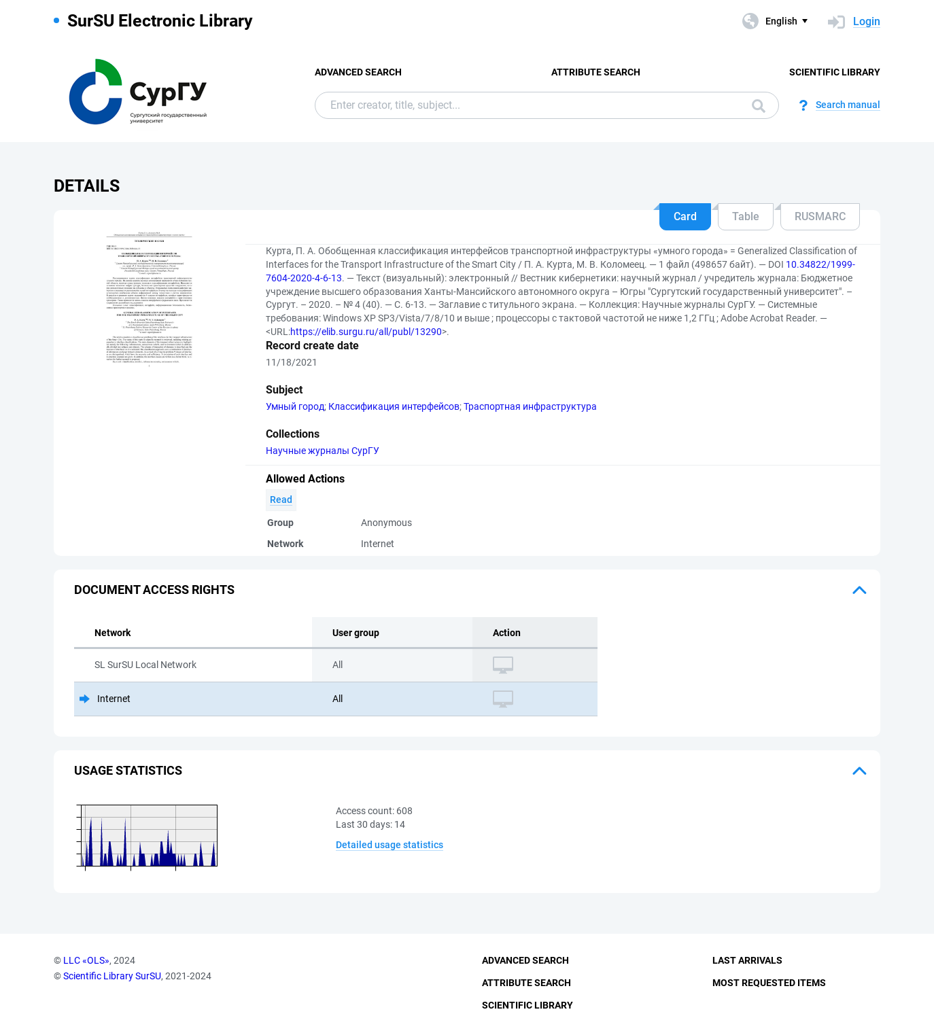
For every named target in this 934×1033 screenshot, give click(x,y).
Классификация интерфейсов (394, 406)
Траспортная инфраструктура (530, 406)
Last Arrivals (747, 960)
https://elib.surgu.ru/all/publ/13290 (366, 331)
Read (281, 499)
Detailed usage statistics (389, 844)
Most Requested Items (769, 982)
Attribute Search (595, 72)
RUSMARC (820, 216)
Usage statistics (128, 770)
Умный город (295, 406)
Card (685, 216)
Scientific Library (834, 72)
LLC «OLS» (86, 960)
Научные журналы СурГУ (322, 450)
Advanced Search (358, 72)
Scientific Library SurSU (112, 975)
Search (758, 106)
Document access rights (154, 589)
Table (745, 216)
